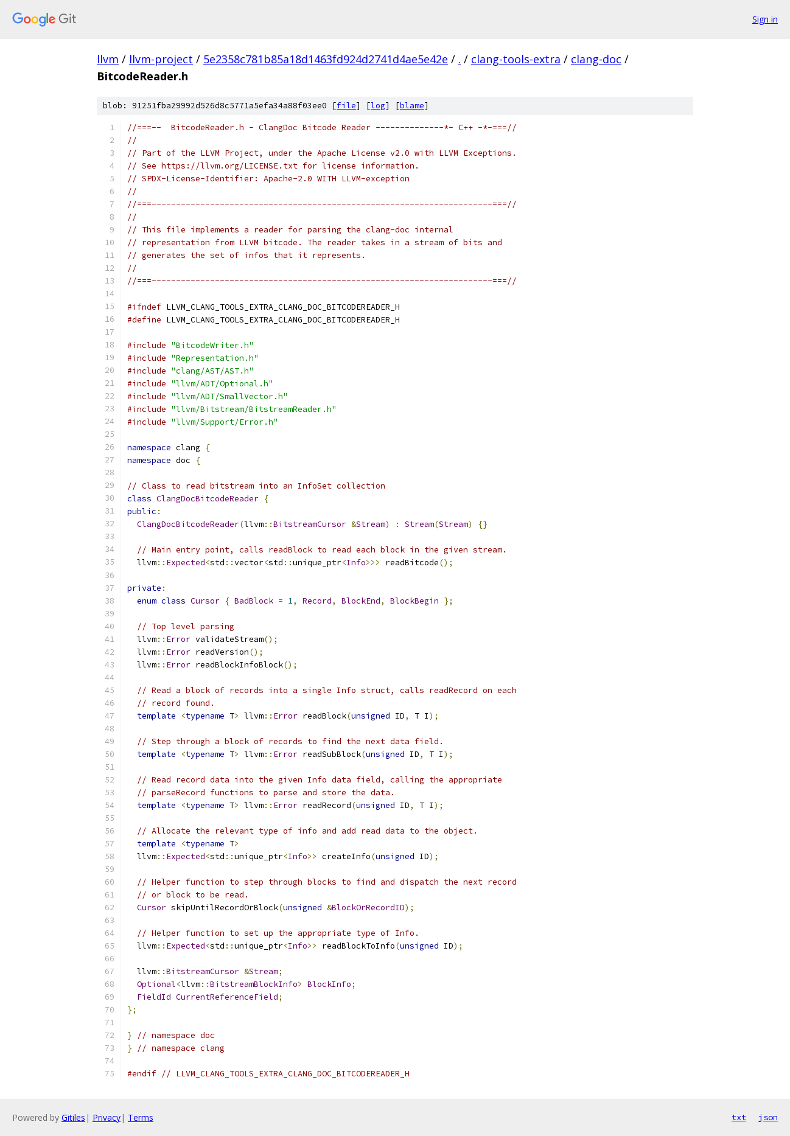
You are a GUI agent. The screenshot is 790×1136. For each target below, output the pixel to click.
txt (739, 1117)
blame (412, 105)
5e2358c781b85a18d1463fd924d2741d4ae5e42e (325, 59)
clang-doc (596, 59)
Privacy (107, 1117)
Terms (140, 1117)
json (768, 1117)
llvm (108, 59)
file (346, 105)
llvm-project (161, 59)
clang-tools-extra (516, 59)
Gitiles (73, 1117)
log (378, 105)
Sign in (765, 19)
